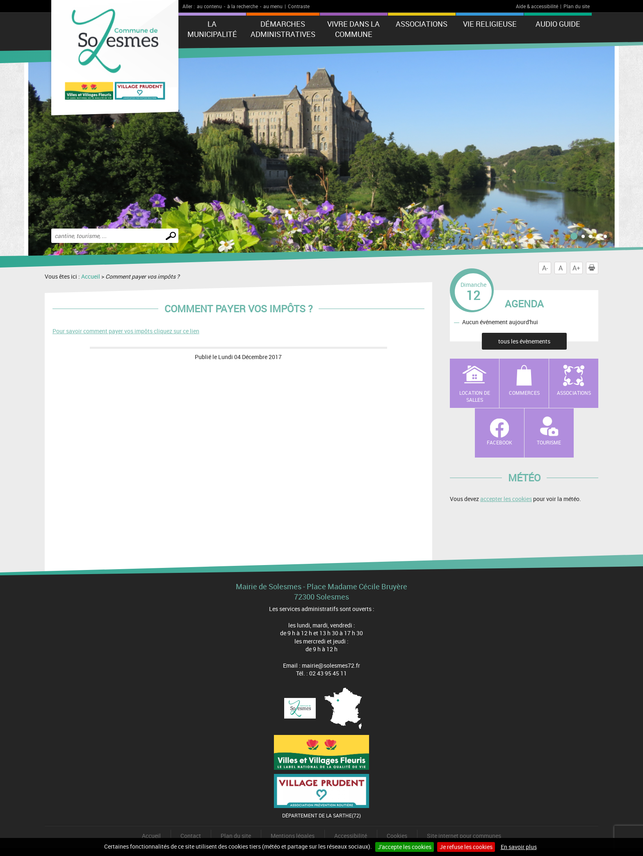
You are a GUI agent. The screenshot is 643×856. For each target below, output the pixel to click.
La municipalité (212, 29)
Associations (421, 24)
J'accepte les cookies (404, 847)
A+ (576, 267)
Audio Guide (558, 24)
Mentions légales (293, 836)
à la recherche (242, 6)
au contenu (209, 6)
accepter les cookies (506, 499)
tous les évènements (524, 341)
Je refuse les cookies (466, 847)
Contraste (299, 6)
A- (545, 267)
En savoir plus (519, 847)
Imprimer (593, 267)
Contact (190, 836)
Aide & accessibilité (537, 6)
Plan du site (576, 6)
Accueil (90, 276)
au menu (273, 6)
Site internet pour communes (464, 836)
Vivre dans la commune (353, 29)
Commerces (524, 392)
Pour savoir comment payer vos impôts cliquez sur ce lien (125, 331)
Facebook (499, 442)
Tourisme (549, 442)
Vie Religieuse (490, 24)
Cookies (397, 836)
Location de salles (474, 396)
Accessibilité (350, 836)
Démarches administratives (283, 29)
